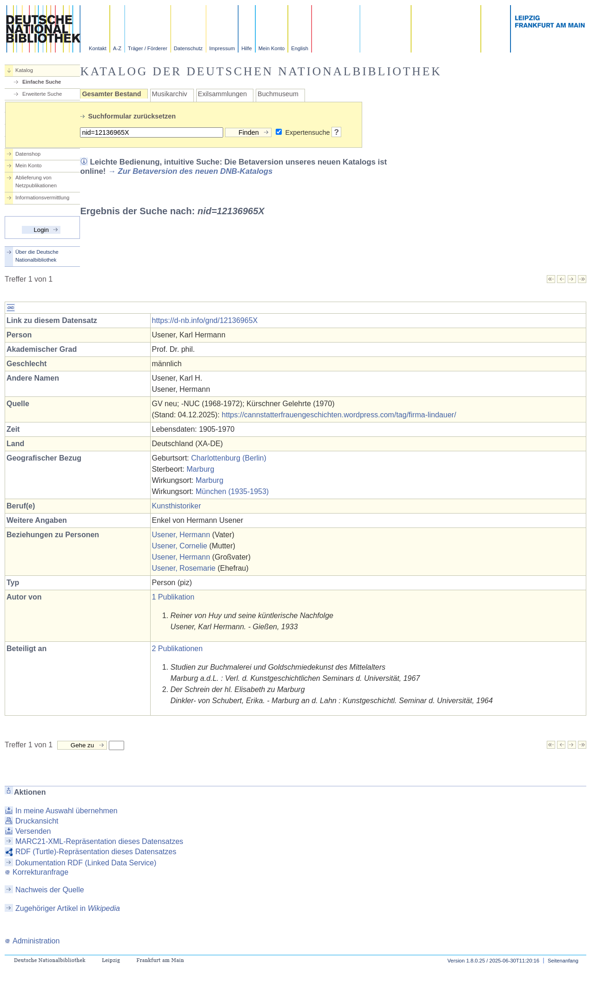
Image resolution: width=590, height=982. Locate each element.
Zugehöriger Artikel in (67, 908)
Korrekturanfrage (36, 872)
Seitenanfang (563, 960)
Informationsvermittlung (42, 197)
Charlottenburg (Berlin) (228, 458)
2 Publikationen (177, 648)
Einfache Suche (41, 82)
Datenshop (27, 154)
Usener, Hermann (181, 535)
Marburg (200, 469)
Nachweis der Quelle (49, 890)
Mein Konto (272, 48)
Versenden (33, 831)
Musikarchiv (169, 94)
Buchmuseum (278, 94)
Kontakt (97, 48)
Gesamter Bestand (111, 94)
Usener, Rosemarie (184, 568)
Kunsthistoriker (176, 506)
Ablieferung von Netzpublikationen (36, 181)
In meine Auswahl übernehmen (66, 811)
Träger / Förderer (147, 48)
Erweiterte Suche (42, 94)
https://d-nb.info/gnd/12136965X (205, 320)
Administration (32, 941)
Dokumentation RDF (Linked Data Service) (85, 863)
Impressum (222, 48)
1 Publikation (173, 597)
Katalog (24, 70)
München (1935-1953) (232, 491)
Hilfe (246, 48)
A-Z (117, 48)
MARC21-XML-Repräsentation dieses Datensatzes (99, 841)
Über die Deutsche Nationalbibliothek (37, 256)
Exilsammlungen (222, 94)
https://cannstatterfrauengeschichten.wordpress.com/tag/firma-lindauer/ (339, 415)
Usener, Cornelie (179, 546)
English (299, 48)
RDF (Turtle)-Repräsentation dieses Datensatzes (95, 852)
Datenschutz (188, 48)
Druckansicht (36, 821)
